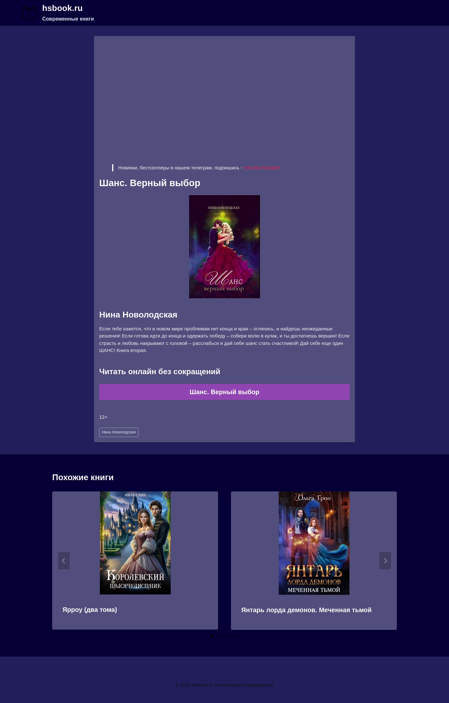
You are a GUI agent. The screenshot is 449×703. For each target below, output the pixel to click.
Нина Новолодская (119, 432)
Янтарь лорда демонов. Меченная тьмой (306, 609)
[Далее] (385, 560)
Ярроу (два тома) (89, 609)
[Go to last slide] (64, 560)
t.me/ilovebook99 (262, 167)
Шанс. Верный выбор (225, 391)
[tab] (211, 635)
